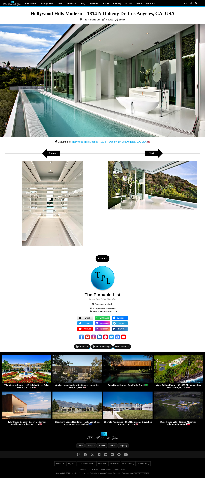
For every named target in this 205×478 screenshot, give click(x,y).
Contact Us (122, 346)
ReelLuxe (114, 463)
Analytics (91, 445)
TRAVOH (102, 463)
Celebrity (117, 3)
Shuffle (122, 20)
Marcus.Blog (143, 463)
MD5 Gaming (128, 463)
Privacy (102, 469)
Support (117, 469)
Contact (112, 445)
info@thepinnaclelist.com (104, 308)
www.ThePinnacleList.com (105, 311)
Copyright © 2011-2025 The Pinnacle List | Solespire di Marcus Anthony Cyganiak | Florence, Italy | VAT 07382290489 (102, 473)
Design (83, 3)
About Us (82, 346)
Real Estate (30, 3)
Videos (139, 3)
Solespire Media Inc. (105, 304)
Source (109, 20)
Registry (123, 445)
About (80, 445)
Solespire (60, 463)
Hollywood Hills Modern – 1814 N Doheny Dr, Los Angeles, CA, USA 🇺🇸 (111, 141)
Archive (102, 445)
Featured (94, 3)
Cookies (82, 469)
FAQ (88, 469)
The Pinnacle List (91, 20)
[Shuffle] (190, 3)
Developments (46, 3)
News (59, 3)
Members (150, 3)
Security (109, 469)
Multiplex (95, 469)
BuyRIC (71, 463)
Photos (128, 3)
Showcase (71, 3)
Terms (123, 469)
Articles (105, 3)
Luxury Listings (102, 346)
